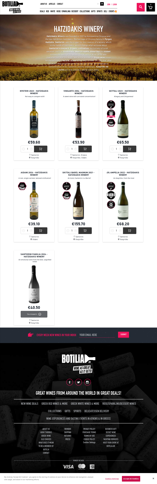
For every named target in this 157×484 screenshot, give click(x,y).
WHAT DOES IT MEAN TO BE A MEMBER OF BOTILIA (46, 446)
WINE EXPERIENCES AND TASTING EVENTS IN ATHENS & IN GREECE (78, 418)
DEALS (42, 11)
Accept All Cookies (131, 479)
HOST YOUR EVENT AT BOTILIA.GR (111, 444)
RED (47, 11)
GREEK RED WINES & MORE (54, 404)
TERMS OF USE (89, 435)
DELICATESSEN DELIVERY (96, 411)
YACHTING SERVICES (110, 439)
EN (102, 4)
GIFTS (93, 11)
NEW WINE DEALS (29, 404)
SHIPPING (67, 432)
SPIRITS (99, 11)
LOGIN (115, 4)
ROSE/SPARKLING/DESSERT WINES (119, 404)
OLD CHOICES (46, 439)
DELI (105, 11)
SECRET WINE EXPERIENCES (111, 434)
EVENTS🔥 (113, 11)
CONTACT (60, 4)
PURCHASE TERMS (89, 432)
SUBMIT (123, 334)
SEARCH (141, 7)
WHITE (52, 11)
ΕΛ (98, 4)
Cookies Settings (89, 442)
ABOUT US (43, 4)
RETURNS (67, 435)
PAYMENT (67, 429)
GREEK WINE (46, 435)
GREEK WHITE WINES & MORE (85, 404)
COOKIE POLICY (89, 439)
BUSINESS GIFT (110, 429)
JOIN (108, 4)
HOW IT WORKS (46, 432)
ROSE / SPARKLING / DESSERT (67, 11)
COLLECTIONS (85, 11)
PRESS (67, 439)
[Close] (153, 478)
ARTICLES (52, 4)
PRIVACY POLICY (89, 429)
